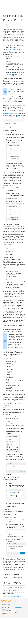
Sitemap (17, 612)
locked (4, 98)
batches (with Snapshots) (9, 113)
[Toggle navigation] (3, 2)
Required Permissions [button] (11, 123)
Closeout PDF (14, 116)
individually (8, 112)
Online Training (18, 607)
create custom (15, 596)
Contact (17, 602)
